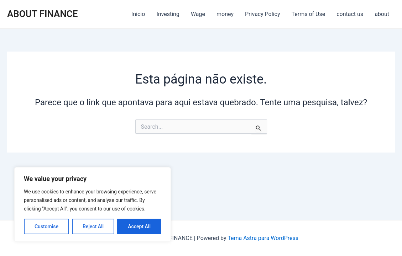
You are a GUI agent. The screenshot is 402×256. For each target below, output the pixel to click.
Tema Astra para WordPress (263, 238)
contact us (349, 14)
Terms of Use (308, 14)
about (382, 14)
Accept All (139, 226)
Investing (167, 14)
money (225, 14)
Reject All (93, 226)
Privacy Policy (262, 14)
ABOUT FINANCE (42, 14)
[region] (92, 204)
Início (138, 14)
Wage (198, 14)
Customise (46, 226)
